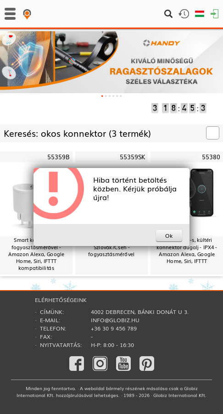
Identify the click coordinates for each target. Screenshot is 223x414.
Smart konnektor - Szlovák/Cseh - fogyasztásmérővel (111, 246)
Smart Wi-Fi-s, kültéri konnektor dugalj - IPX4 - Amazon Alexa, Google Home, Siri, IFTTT (186, 250)
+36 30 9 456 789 (114, 328)
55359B (58, 156)
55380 (211, 156)
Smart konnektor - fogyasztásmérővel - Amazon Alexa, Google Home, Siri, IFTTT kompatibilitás (36, 254)
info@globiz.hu (115, 320)
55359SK (132, 156)
